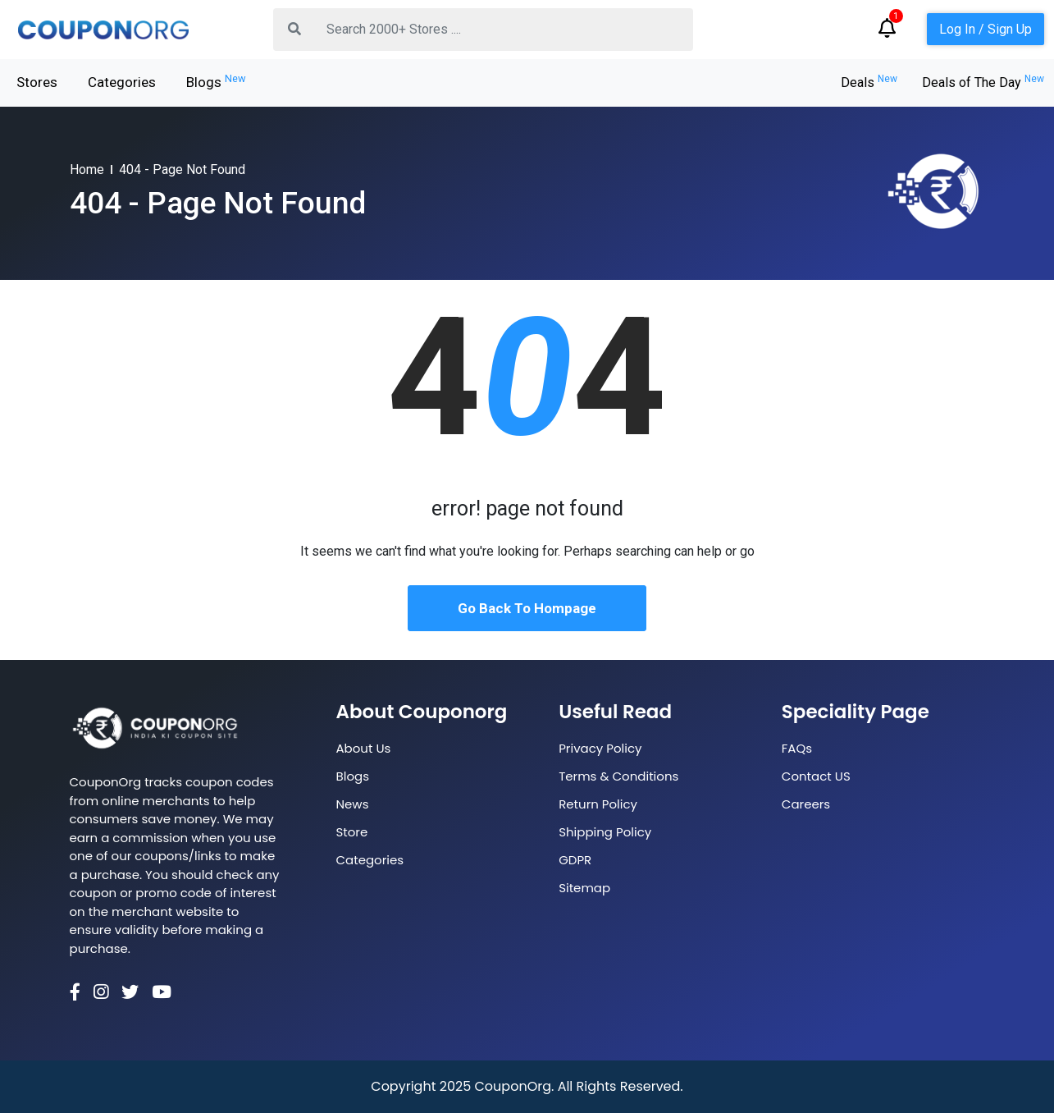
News (352, 804)
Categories (122, 82)
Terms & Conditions (618, 776)
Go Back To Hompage (527, 608)
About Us (363, 748)
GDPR (575, 859)
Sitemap (584, 887)
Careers (806, 804)
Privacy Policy (600, 748)
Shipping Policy (605, 831)
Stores (36, 82)
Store (352, 831)
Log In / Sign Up (985, 29)
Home (87, 169)
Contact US (816, 776)
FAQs (797, 748)
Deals (869, 82)
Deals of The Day (983, 82)
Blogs (216, 81)
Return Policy (598, 804)
